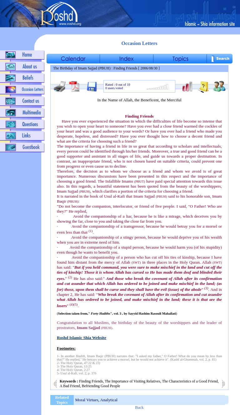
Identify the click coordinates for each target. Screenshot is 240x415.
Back (139, 407)
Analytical (109, 399)
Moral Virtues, (87, 399)
